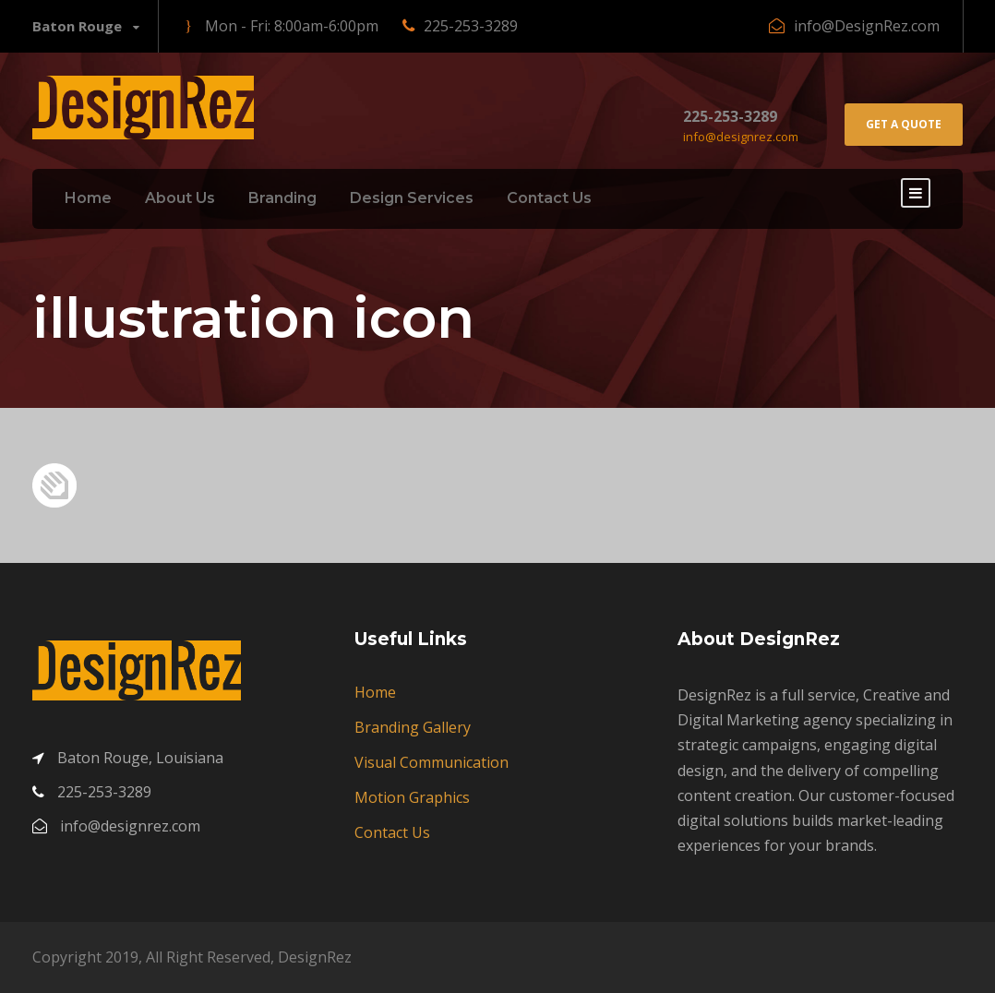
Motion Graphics (412, 797)
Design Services (412, 198)
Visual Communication (431, 762)
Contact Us (549, 198)
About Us (180, 198)
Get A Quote (903, 124)
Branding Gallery (412, 727)
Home (88, 198)
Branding (282, 198)
